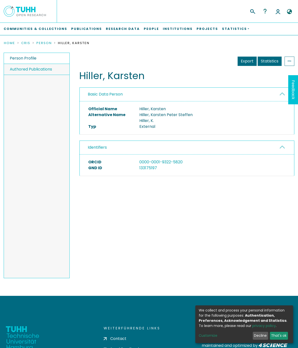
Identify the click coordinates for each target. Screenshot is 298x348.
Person (44, 43)
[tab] (187, 94)
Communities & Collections (35, 28)
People (151, 28)
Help (265, 11)
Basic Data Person (105, 94)
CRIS (25, 43)
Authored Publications (31, 69)
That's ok (279, 335)
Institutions (178, 28)
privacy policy (264, 325)
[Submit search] (252, 11)
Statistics (269, 61)
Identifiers (97, 147)
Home (9, 43)
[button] (289, 12)
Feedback (293, 89)
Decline (260, 335)
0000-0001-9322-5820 (161, 162)
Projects (207, 28)
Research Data (123, 28)
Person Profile (23, 58)
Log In (278, 11)
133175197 (148, 168)
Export (247, 61)
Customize (208, 335)
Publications (86, 28)
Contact (115, 338)
